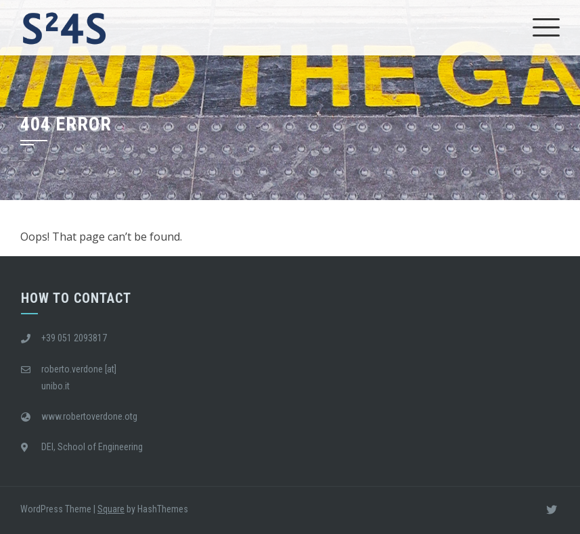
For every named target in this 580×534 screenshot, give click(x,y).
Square (111, 509)
